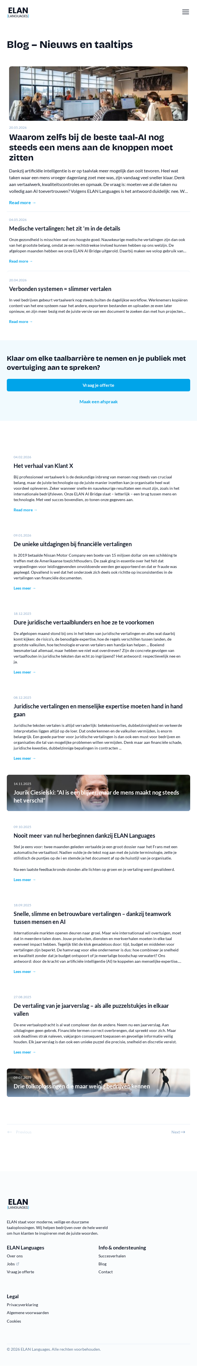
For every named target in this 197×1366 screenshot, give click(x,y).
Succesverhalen (112, 1255)
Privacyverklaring (22, 1304)
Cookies (14, 1321)
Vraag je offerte (98, 385)
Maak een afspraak (98, 401)
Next (178, 1132)
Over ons (15, 1255)
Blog (102, 1263)
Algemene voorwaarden (28, 1312)
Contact (105, 1271)
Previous (19, 1132)
